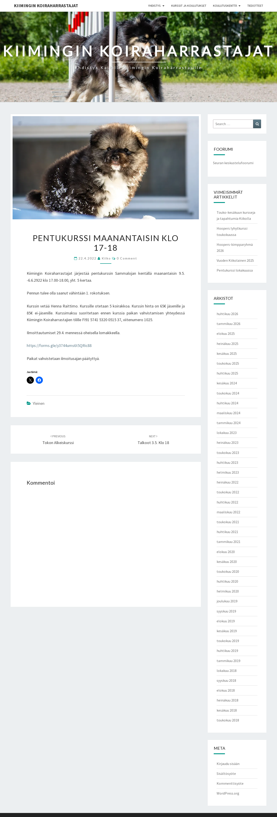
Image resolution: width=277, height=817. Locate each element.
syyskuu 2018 (226, 680)
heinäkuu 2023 (227, 442)
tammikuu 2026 (228, 323)
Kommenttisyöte (230, 783)
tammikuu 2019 (228, 660)
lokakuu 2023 (227, 432)
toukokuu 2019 (228, 640)
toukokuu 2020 (228, 571)
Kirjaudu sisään (228, 763)
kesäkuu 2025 (227, 353)
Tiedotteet (255, 6)
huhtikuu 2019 (227, 650)
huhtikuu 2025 (227, 373)
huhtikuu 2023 (227, 462)
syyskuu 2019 (226, 611)
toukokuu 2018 (228, 720)
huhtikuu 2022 (227, 502)
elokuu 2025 (226, 333)
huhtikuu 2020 (227, 581)
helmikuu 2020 (228, 591)
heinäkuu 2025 (227, 343)
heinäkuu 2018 (227, 700)
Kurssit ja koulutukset (188, 6)
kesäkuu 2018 (227, 710)
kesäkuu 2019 (227, 631)
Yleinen (38, 403)
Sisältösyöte (226, 773)
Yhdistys (154, 6)
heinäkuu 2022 (227, 482)
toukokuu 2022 (228, 492)
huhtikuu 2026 (227, 314)
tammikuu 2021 (228, 541)
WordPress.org (228, 793)
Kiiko (106, 258)
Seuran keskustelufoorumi (233, 163)
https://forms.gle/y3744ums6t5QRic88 (59, 345)
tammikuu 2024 (228, 422)
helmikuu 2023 (228, 472)
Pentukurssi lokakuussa (235, 270)
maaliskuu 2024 (228, 413)
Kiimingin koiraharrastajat (46, 5)
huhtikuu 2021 (227, 531)
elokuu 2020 (226, 551)
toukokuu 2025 (228, 363)
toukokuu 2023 (228, 452)
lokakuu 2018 (227, 670)
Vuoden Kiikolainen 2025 (235, 260)
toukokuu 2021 (228, 522)
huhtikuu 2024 (227, 403)
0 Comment (127, 258)
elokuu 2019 (226, 621)
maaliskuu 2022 (228, 512)
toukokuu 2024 (228, 393)
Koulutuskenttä (225, 6)
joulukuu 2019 (227, 601)
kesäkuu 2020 (227, 561)
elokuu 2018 (226, 690)
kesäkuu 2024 (227, 383)
